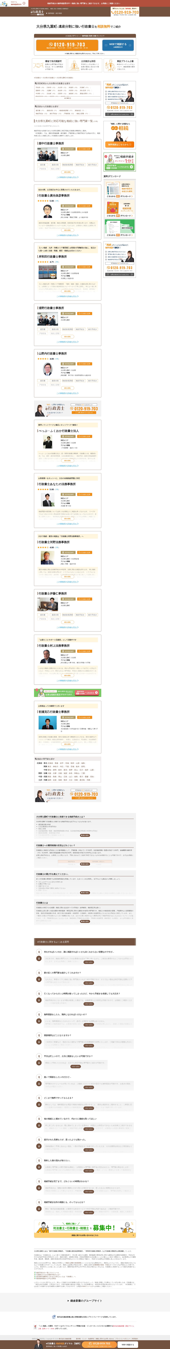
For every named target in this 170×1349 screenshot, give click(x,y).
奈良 (70, 773)
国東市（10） (41, 90)
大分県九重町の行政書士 (65, 78)
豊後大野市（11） (86, 93)
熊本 (65, 780)
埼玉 (62, 766)
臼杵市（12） (52, 87)
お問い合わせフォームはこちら (85, 412)
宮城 (67, 763)
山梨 (92, 770)
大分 (70, 780)
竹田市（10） (74, 90)
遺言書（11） (41, 110)
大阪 (49, 773)
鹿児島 (82, 780)
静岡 (54, 770)
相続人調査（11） (83, 113)
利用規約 (135, 1339)
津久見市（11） (85, 90)
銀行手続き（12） (56, 113)
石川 (81, 770)
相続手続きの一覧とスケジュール (47, 1273)
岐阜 (60, 770)
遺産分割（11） (52, 110)
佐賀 (54, 780)
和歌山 (76, 773)
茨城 (72, 766)
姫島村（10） (74, 93)
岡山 (60, 776)
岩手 (62, 763)
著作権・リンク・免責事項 (85, 1339)
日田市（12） (63, 93)
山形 (77, 763)
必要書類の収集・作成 (100, 1265)
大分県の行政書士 (49, 78)
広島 (65, 776)
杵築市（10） (74, 87)
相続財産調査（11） (66, 110)
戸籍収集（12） (69, 113)
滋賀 (65, 773)
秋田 (72, 763)
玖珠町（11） (85, 87)
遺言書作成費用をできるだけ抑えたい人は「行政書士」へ (56, 1276)
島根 (54, 776)
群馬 (83, 766)
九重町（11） (52, 90)
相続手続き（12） (42, 113)
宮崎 (76, 780)
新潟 (65, 770)
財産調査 (78, 1263)
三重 (83, 773)
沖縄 (88, 780)
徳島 (76, 776)
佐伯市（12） (63, 90)
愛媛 (86, 776)
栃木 (77, 766)
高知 (92, 776)
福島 (83, 763)
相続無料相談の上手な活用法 (46, 1278)
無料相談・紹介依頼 (55, 13)
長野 (70, 770)
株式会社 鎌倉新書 (65, 1339)
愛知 (49, 770)
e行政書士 (37, 78)
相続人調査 (70, 1263)
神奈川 (55, 766)
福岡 (49, 780)
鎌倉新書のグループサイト (86, 1300)
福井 (86, 770)
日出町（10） (52, 93)
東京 (49, 766)
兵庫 (54, 773)
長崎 (60, 780)
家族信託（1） (80, 110)
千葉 (67, 766)
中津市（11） (41, 93)
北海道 (50, 763)
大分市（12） (63, 87)
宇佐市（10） (41, 87)
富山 (76, 770)
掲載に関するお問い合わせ (105, 1339)
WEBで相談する (128, 1344)
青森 (56, 763)
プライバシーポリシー (122, 1339)
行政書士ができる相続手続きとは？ (48, 1274)
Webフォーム (87, 1286)
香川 (81, 776)
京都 (60, 773)
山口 (70, 776)
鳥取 (49, 776)
